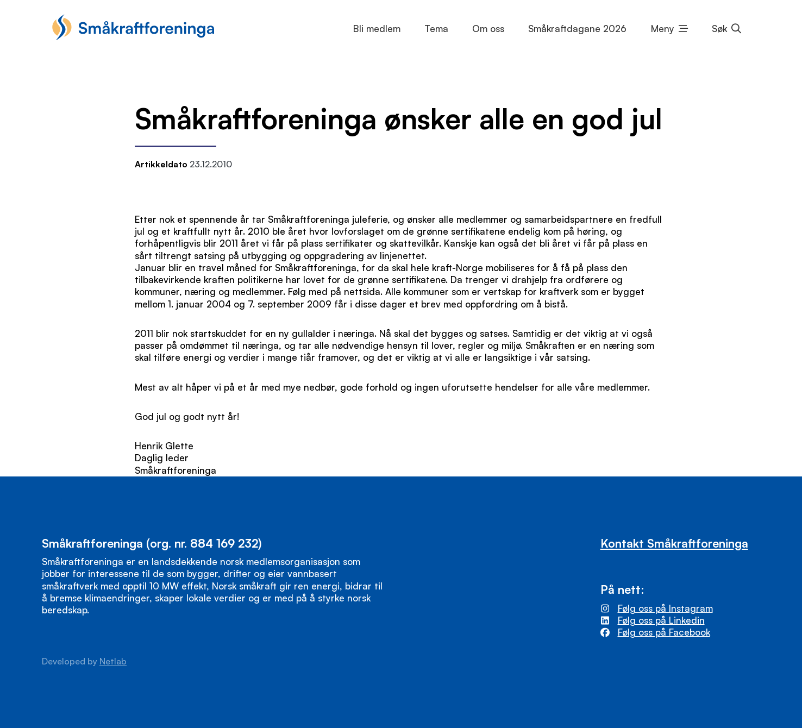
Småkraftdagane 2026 (577, 28)
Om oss (488, 28)
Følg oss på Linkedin (661, 620)
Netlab (113, 661)
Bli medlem (376, 28)
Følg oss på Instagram (665, 608)
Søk (719, 28)
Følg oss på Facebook (664, 632)
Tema (436, 28)
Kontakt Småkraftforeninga (674, 543)
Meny (662, 28)
